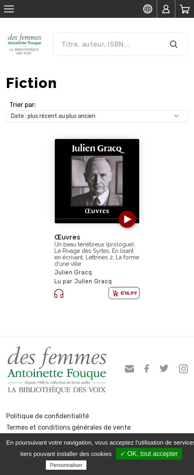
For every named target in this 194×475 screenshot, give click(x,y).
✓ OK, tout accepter (149, 453)
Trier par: (22, 105)
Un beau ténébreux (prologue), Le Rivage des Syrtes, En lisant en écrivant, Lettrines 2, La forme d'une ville (96, 254)
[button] (127, 219)
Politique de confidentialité (47, 416)
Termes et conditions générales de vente (68, 427)
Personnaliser (66, 465)
